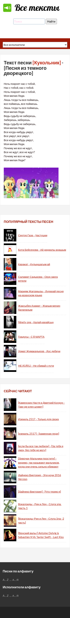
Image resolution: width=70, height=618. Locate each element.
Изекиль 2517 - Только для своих (38, 419)
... (11, 579)
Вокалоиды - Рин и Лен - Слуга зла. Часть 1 (39, 506)
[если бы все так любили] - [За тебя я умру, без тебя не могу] (40, 448)
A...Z (6, 579)
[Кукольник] (46, 62)
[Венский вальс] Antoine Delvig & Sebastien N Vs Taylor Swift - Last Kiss (41, 535)
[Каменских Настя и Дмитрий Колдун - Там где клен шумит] (41, 404)
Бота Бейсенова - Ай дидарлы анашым (42, 249)
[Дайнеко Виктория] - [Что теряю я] (39, 491)
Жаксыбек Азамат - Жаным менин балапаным (39, 307)
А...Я (15, 579)
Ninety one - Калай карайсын (35, 322)
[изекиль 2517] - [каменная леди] (38, 433)
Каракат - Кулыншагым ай (34, 264)
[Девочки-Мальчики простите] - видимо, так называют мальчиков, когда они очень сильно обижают (38, 462)
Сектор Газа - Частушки (32, 235)
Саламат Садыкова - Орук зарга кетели (38, 278)
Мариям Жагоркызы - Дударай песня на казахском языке (41, 293)
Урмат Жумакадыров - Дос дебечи (39, 351)
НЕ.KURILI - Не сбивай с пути (36, 365)
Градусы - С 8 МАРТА (31, 336)
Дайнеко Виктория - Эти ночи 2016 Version (39, 477)
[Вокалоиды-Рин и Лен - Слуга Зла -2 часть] (41, 520)
